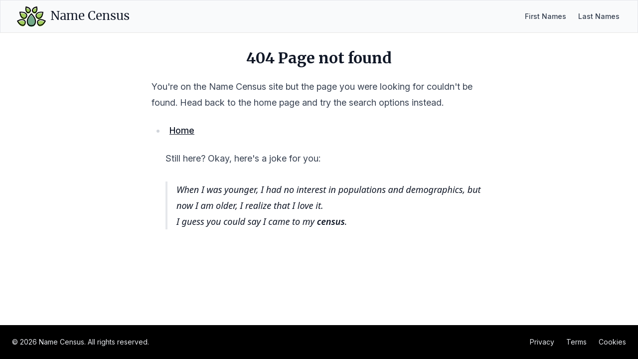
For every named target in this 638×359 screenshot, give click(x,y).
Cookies (612, 342)
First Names (545, 16)
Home (181, 130)
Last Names (599, 16)
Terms (576, 342)
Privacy (542, 342)
